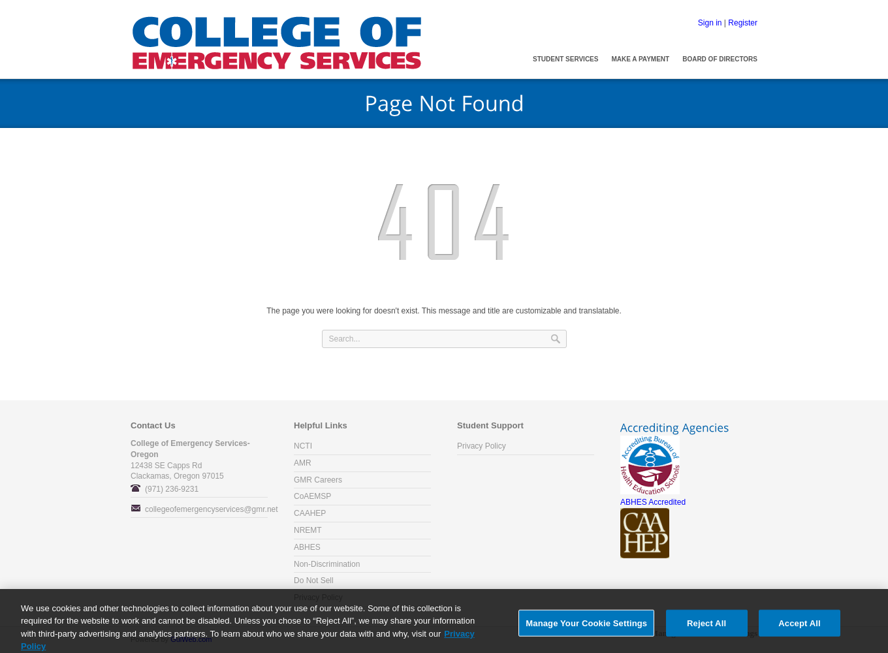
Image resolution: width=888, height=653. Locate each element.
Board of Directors (719, 59)
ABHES (307, 547)
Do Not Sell (314, 580)
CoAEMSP (312, 496)
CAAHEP (310, 513)
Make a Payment (640, 59)
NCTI (303, 446)
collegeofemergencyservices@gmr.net (211, 509)
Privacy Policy (481, 446)
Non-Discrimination (327, 564)
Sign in (710, 22)
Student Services (565, 59)
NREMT (308, 530)
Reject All (706, 629)
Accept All (799, 629)
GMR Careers (318, 480)
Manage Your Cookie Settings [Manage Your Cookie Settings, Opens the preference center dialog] (586, 629)
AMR (302, 463)
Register (742, 22)
